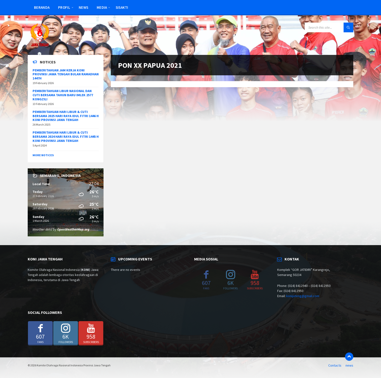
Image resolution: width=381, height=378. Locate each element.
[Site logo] (40, 45)
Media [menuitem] (102, 7)
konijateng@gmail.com (302, 296)
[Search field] (329, 27)
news (349, 365)
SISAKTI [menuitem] (122, 7)
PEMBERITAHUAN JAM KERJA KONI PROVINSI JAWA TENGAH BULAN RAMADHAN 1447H (66, 74)
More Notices (43, 155)
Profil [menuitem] (64, 7)
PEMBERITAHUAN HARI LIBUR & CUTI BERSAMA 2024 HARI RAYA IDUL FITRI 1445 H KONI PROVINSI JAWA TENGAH (66, 136)
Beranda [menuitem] (42, 7)
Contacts (334, 365)
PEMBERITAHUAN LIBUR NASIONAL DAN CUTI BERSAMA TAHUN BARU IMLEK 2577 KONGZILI (63, 95)
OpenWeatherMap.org (73, 229)
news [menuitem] (83, 7)
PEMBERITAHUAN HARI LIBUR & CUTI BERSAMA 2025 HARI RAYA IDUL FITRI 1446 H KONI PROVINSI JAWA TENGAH (66, 116)
